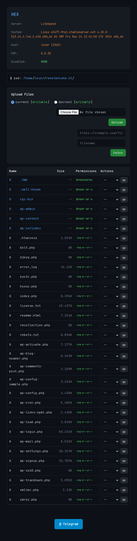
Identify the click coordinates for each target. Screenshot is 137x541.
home (29, 78)
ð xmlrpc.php (24, 490)
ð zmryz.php (23, 500)
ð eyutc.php (23, 277)
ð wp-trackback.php (29, 480)
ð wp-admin (22, 209)
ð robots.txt (24, 335)
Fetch (118, 153)
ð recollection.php (29, 325)
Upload (117, 122)
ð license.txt (25, 306)
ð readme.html (25, 315)
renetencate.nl (59, 78)
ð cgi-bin (21, 199)
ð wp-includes (25, 228)
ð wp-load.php (25, 422)
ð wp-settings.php (28, 451)
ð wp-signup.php (27, 461)
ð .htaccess (23, 238)
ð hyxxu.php (23, 286)
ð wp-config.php (27, 393)
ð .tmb (18, 180)
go (124, 180)
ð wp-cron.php (25, 403)
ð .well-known (25, 189)
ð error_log (23, 267)
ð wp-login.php (26, 432)
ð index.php (23, 296)
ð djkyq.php (23, 257)
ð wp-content (24, 218)
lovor (39, 78)
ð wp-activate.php (28, 344)
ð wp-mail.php (25, 441)
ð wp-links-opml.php (30, 412)
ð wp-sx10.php (25, 470)
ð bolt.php (22, 248)
